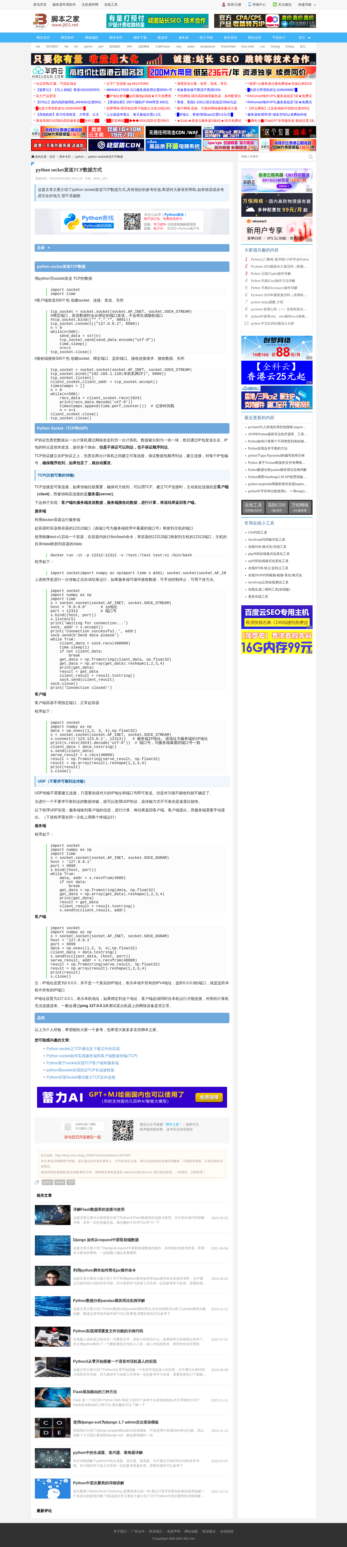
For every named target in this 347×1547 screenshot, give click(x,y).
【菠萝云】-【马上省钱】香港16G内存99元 (68, 90)
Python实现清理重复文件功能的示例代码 (108, 1331)
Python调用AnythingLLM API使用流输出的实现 (282, 477)
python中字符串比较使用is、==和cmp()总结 (279, 491)
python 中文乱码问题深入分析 (272, 323)
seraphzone (207, 46)
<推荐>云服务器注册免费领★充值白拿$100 (279, 83)
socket (60, 1182)
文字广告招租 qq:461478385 (127, 83)
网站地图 (191, 1531)
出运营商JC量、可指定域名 (56, 83)
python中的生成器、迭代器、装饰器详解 (108, 1453)
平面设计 (278, 37)
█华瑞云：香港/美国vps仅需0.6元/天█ (205, 114)
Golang (275, 46)
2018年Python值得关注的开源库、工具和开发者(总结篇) (289, 434)
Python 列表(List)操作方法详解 (273, 281)
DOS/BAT (52, 46)
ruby (178, 46)
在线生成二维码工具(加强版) (269, 589)
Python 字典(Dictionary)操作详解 (274, 288)
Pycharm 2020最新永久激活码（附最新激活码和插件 (289, 266)
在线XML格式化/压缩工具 (267, 547)
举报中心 (259, 4)
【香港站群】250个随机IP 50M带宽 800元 (137, 102)
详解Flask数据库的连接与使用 (99, 1209)
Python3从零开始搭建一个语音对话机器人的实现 (115, 1361)
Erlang (290, 46)
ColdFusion (163, 46)
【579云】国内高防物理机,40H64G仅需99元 (69, 102)
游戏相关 (115, 46)
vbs (38, 46)
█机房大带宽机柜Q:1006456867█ (272, 90)
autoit (190, 46)
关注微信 (284, 4)
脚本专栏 (116, 37)
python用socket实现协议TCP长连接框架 (80, 1070)
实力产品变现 (46, 96)
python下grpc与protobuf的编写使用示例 (276, 455)
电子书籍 (206, 37)
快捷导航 (307, 4)
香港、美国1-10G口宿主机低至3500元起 (207, 102)
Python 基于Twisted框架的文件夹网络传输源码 (281, 462)
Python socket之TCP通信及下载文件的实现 (83, 1049)
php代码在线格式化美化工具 (269, 554)
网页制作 (67, 37)
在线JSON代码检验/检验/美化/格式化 (275, 575)
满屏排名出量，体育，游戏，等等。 (203, 83)
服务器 (184, 37)
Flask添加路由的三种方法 (95, 1392)
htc (76, 46)
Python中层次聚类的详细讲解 (98, 1483)
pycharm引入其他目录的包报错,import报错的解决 (283, 427)
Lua (262, 46)
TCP (71, 1182)
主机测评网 (90, 4)
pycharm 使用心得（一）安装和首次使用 (280, 309)
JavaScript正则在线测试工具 (268, 582)
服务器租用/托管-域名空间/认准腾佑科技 (277, 114)
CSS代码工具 (257, 532)
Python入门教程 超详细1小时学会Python (280, 259)
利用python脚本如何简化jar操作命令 (104, 1270)
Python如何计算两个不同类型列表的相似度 (279, 441)
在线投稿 (226, 1531)
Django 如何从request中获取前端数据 (106, 1240)
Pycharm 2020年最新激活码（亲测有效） (280, 295)
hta (66, 46)
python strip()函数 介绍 (267, 302)
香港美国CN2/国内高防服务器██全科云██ (68, 121)
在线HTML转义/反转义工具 (268, 568)
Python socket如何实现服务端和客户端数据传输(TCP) (92, 1056)
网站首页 (43, 37)
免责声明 (173, 1531)
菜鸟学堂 (40, 4)
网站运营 (254, 37)
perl (101, 46)
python (88, 46)
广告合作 (138, 1531)
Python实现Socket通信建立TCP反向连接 (81, 1077)
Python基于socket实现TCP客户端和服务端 (83, 1063)
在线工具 (111, 4)
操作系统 (230, 37)
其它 (303, 46)
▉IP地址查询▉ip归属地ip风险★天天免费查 (138, 96)
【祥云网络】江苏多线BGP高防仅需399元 (278, 108)
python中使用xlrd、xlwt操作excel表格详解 (281, 316)
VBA (129, 46)
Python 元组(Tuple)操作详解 (271, 273)
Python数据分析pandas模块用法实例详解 (109, 1301)
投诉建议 (209, 1531)
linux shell (248, 46)
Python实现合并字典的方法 (268, 448)
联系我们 (155, 1531)
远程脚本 (144, 46)
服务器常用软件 (64, 4)
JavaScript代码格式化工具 (266, 539)
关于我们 (120, 1531)
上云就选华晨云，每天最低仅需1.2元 (133, 114)
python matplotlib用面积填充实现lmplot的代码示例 (284, 484)
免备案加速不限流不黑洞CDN (199, 90)
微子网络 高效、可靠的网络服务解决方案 (207, 108)
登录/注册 (234, 4)
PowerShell (228, 46)
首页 (52, 156)
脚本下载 (140, 37)
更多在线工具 (258, 596)
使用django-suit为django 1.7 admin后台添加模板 (116, 1422)
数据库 (163, 37)
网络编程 (91, 37)
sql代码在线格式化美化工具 (268, 561)
